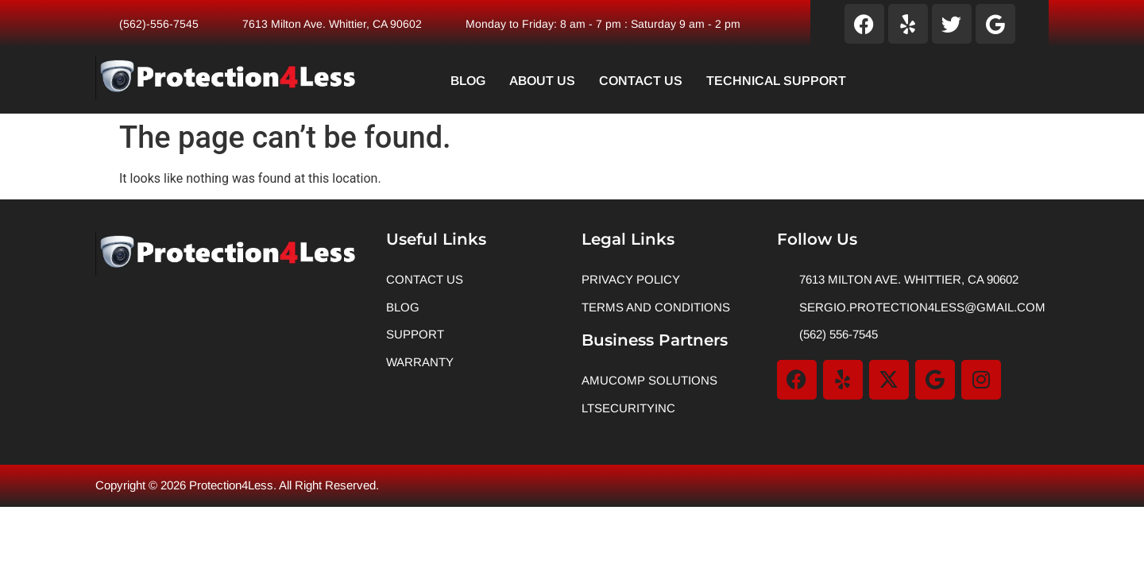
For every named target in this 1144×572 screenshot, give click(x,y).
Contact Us (640, 80)
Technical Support (776, 80)
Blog (467, 80)
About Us (542, 80)
